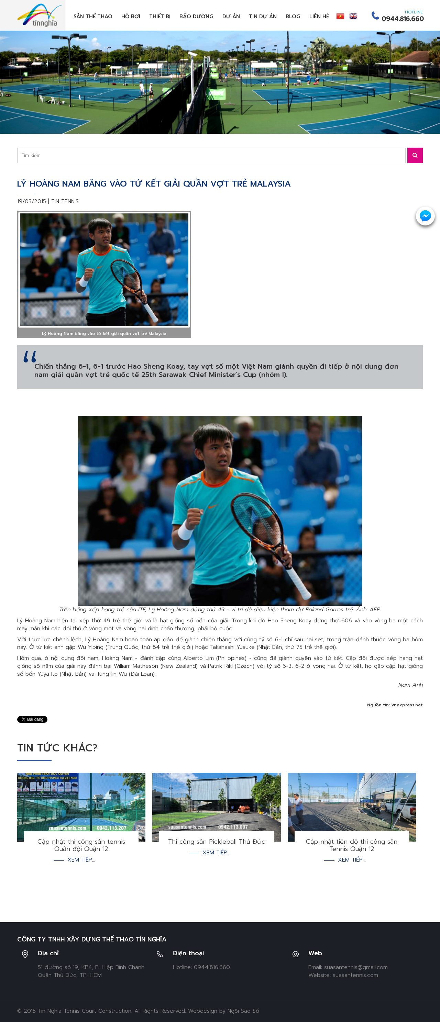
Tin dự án (263, 16)
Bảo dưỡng (196, 16)
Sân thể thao (93, 16)
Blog (293, 16)
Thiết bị (159, 16)
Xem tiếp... (81, 860)
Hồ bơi (130, 16)
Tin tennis (65, 201)
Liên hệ (319, 16)
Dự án (231, 16)
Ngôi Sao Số (243, 1011)
